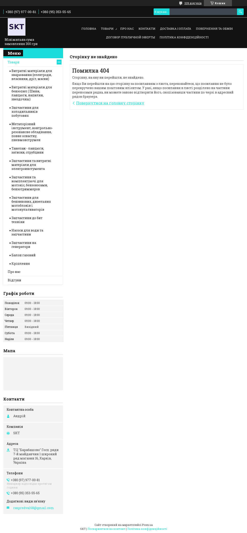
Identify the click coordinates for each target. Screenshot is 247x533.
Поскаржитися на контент (106, 529)
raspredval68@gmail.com (33, 508)
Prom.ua (147, 525)
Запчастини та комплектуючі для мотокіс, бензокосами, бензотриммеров (30, 183)
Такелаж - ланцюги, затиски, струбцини (28, 150)
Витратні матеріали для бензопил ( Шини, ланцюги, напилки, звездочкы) (32, 93)
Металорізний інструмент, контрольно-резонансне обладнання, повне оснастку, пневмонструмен (32, 132)
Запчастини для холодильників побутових (25, 111)
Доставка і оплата (175, 29)
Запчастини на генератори (24, 245)
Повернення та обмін (214, 29)
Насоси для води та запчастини (27, 232)
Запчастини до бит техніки (27, 220)
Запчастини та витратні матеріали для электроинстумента (31, 165)
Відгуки (14, 280)
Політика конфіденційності (184, 37)
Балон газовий (24, 255)
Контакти (147, 29)
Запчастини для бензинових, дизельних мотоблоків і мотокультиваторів (31, 203)
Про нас (127, 29)
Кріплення (21, 263)
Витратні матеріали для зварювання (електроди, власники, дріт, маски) (32, 75)
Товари (107, 29)
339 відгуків (193, 3)
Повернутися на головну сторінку (110, 102)
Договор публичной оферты (130, 37)
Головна (88, 29)
